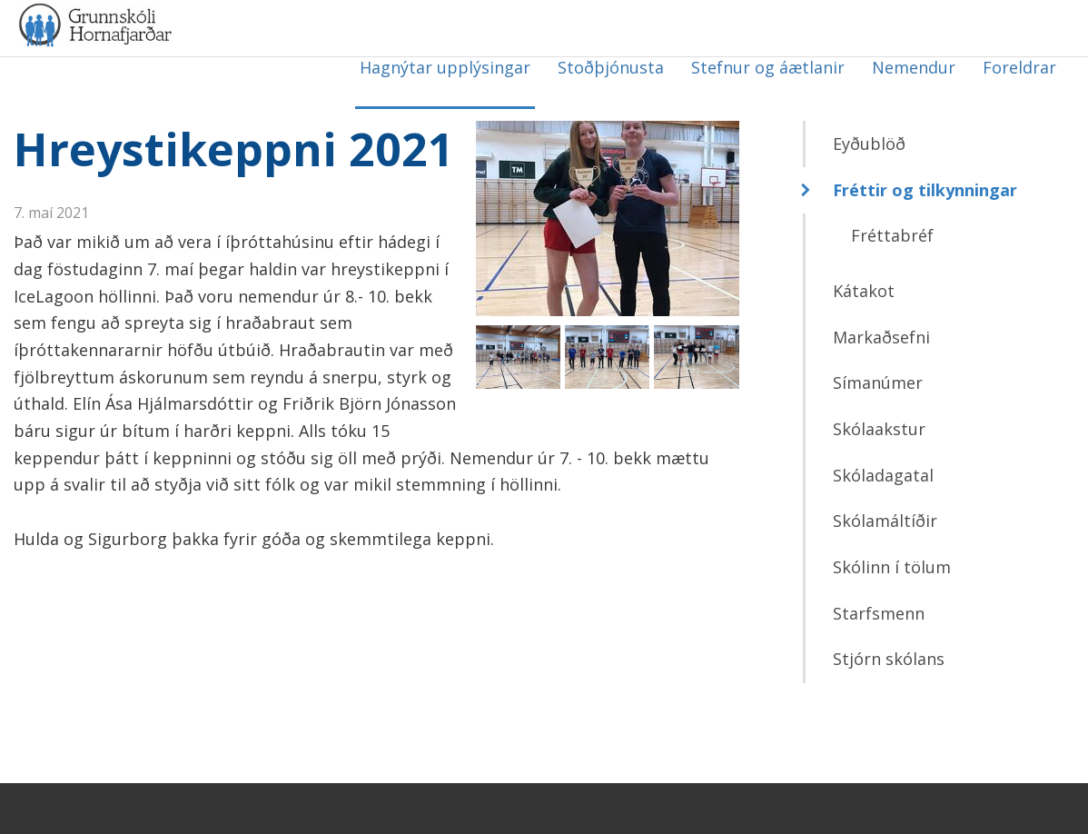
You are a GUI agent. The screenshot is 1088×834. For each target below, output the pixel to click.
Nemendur (913, 67)
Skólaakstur (879, 480)
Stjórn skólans (889, 710)
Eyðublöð (869, 195)
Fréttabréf (892, 287)
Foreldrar (1019, 67)
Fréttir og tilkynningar (925, 241)
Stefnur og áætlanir (768, 67)
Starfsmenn (879, 664)
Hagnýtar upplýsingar (445, 67)
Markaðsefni (881, 388)
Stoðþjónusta (611, 67)
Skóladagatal (883, 526)
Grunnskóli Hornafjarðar (195, 63)
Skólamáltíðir (885, 572)
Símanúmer (878, 434)
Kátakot (864, 342)
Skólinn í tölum (892, 619)
